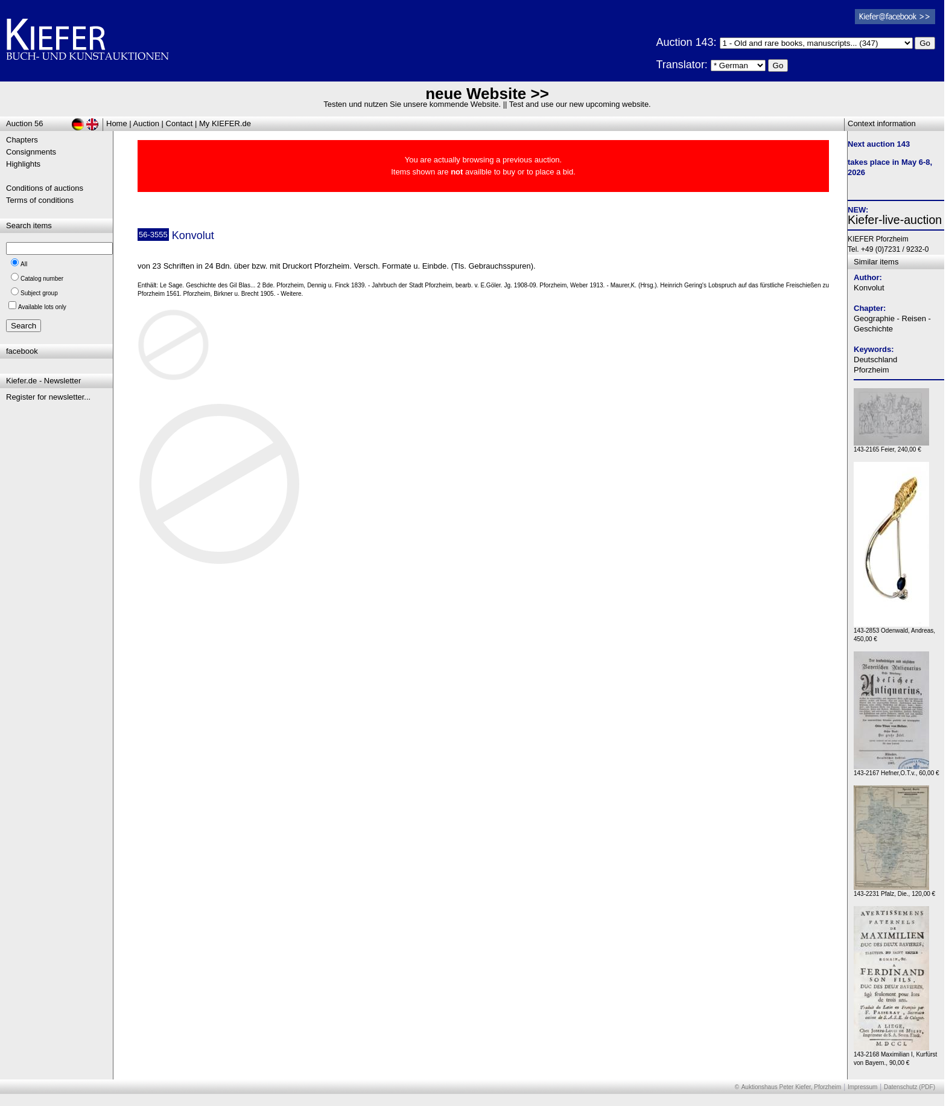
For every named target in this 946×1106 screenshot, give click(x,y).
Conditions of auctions (44, 188)
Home (116, 123)
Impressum (862, 1087)
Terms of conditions (40, 200)
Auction (146, 123)
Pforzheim (871, 369)
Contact (179, 123)
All (24, 264)
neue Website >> (487, 94)
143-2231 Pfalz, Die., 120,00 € (894, 890)
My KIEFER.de (225, 123)
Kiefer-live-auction (895, 219)
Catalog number (42, 278)
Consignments (31, 151)
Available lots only (42, 307)
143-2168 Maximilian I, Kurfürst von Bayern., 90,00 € (895, 1055)
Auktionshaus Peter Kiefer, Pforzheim (791, 1087)
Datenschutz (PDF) (909, 1087)
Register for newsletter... (48, 396)
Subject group (39, 293)
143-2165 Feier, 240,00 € (891, 446)
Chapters (22, 139)
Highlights (23, 163)
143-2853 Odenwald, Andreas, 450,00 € (894, 631)
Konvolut (869, 287)
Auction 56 (24, 123)
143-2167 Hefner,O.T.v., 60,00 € (896, 770)
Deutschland (875, 359)
